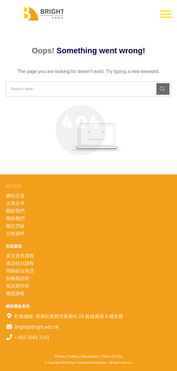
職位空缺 (15, 225)
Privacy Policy (66, 356)
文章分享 (15, 203)
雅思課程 (15, 293)
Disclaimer (89, 356)
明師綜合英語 (20, 270)
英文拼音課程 (20, 255)
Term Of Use (112, 356)
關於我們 (15, 210)
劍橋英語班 (17, 278)
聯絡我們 (15, 218)
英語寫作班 (17, 285)
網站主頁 (15, 195)
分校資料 (15, 233)
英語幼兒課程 (20, 263)
